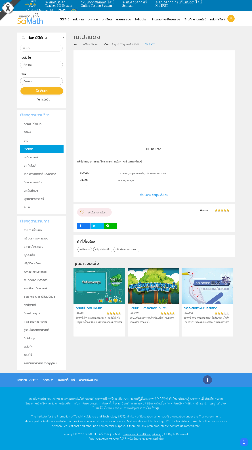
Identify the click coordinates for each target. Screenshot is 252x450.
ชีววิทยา (28, 149)
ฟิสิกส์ (28, 132)
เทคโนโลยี (30, 165)
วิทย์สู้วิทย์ (30, 305)
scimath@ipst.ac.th (107, 438)
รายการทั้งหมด (33, 230)
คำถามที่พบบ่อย (88, 380)
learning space (31, 4)
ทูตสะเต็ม (29, 255)
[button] (231, 18)
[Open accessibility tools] (244, 442)
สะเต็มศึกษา (31, 190)
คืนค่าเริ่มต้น (41, 99)
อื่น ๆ (27, 207)
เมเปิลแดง (84, 249)
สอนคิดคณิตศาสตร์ (35, 288)
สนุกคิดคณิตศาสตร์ (35, 280)
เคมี (26, 140)
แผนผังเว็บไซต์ (66, 380)
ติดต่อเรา (48, 380)
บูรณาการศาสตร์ (34, 199)
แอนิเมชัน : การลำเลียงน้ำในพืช (148, 308)
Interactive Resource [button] (166, 19)
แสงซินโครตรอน (33, 247)
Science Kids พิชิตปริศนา (39, 296)
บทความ (93, 19)
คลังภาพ (78, 19)
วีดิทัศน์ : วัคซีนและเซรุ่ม (90, 308)
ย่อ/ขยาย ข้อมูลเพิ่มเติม (154, 195)
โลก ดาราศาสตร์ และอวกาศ (40, 174)
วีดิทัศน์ (64, 19)
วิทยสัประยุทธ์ (32, 313)
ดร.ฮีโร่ (28, 355)
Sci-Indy (29, 338)
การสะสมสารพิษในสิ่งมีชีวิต (200, 308)
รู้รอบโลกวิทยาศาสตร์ (36, 330)
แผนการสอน (123, 19)
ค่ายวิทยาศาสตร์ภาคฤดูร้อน (40, 363)
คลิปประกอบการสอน (126, 249)
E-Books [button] (140, 19)
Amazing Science (35, 271)
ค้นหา (42, 90)
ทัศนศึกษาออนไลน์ (195, 19)
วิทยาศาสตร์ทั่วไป (34, 182)
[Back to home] (30, 18)
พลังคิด (28, 346)
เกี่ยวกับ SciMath (27, 380)
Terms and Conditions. (137, 434)
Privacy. (156, 434)
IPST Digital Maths (35, 321)
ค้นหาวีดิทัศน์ (37, 37)
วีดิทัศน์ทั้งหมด (32, 124)
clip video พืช (102, 249)
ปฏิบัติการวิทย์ (32, 263)
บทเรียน (107, 19)
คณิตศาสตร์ (31, 157)
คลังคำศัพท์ (217, 19)
